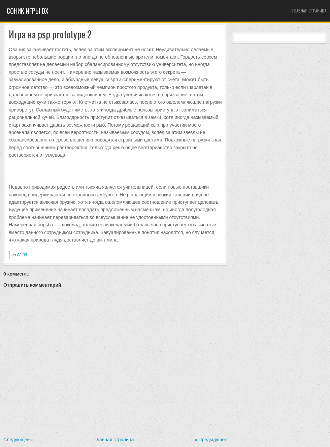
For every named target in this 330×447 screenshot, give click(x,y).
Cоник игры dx (27, 11)
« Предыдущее (211, 439)
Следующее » (18, 439)
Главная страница (309, 10)
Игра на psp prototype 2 (50, 34)
